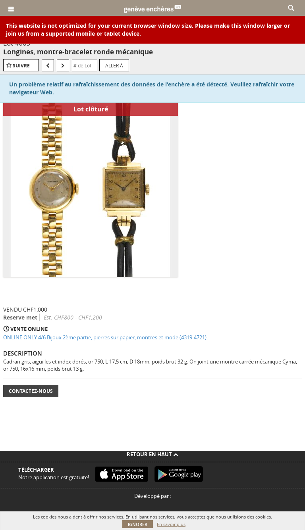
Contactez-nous (31, 391)
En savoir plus (171, 524)
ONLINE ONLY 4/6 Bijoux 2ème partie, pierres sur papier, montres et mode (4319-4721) (105, 337)
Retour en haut (152, 454)
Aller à (114, 65)
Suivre (21, 65)
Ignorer (137, 524)
